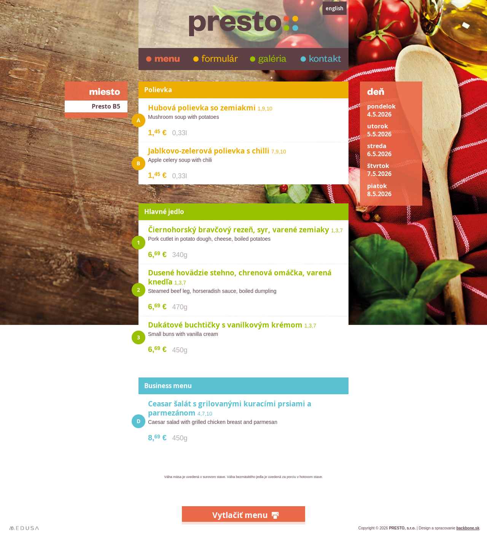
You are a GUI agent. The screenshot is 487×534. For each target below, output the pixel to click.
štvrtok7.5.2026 (379, 170)
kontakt (325, 60)
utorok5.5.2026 (379, 130)
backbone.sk (467, 528)
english (335, 8)
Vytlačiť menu (240, 515)
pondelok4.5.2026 (381, 110)
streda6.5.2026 (379, 150)
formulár (220, 60)
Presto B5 (106, 106)
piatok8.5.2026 (379, 190)
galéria (272, 60)
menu (167, 60)
